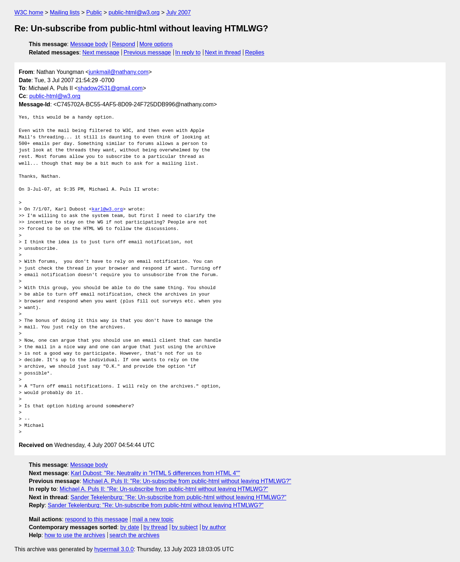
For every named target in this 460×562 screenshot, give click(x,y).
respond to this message (96, 519)
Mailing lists (65, 12)
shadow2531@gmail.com (110, 88)
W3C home (28, 12)
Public (94, 12)
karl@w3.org (107, 209)
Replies (254, 52)
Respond (123, 44)
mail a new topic (153, 519)
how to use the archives (75, 535)
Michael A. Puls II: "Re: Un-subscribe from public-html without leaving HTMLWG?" (187, 481)
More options (156, 44)
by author (214, 527)
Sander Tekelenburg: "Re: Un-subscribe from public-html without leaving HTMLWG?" (179, 497)
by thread (155, 527)
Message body (89, 44)
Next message (101, 52)
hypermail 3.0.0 (113, 549)
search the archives (135, 535)
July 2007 (178, 12)
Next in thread (223, 52)
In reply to (187, 52)
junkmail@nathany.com (118, 72)
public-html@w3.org (134, 12)
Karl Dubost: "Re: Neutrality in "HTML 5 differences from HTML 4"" (155, 473)
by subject (185, 527)
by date (129, 527)
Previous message (147, 52)
